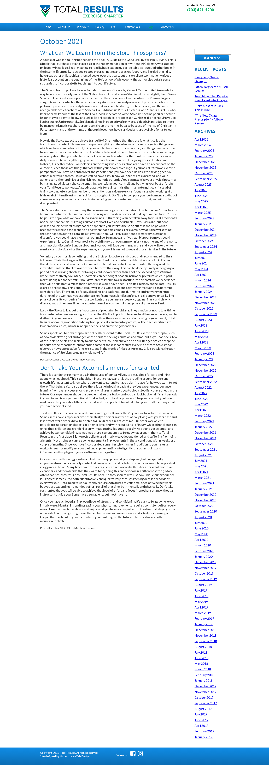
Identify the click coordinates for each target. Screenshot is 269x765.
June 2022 (201, 399)
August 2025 (203, 184)
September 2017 (206, 703)
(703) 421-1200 (200, 10)
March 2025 (203, 212)
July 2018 (201, 652)
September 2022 (206, 382)
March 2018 (203, 669)
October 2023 (204, 308)
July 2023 (201, 325)
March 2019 (203, 613)
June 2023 (201, 331)
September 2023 (206, 314)
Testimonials (131, 27)
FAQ (113, 27)
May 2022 (201, 404)
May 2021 (201, 466)
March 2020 (203, 545)
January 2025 (204, 224)
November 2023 (205, 303)
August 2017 (203, 709)
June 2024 (201, 263)
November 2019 (205, 568)
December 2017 (205, 686)
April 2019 (201, 607)
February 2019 (204, 618)
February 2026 (204, 150)
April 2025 (201, 207)
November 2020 (205, 500)
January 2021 (204, 489)
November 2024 (205, 235)
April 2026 (201, 139)
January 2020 (204, 556)
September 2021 (206, 449)
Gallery (99, 27)
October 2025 (204, 173)
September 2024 (206, 246)
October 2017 (204, 697)
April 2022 (201, 410)
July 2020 (201, 523)
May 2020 (201, 534)
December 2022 (205, 365)
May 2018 (201, 663)
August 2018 (203, 647)
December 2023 (205, 297)
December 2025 (205, 162)
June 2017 (201, 720)
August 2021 (203, 455)
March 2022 (203, 415)
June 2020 (201, 528)
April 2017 (201, 725)
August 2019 (203, 585)
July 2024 (201, 258)
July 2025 (201, 190)
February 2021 (204, 483)
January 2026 (204, 156)
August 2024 (203, 252)
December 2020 (205, 494)
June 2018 (201, 658)
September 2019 (206, 579)
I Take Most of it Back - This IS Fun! (210, 108)
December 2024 (205, 229)
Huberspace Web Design (75, 756)
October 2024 (204, 241)
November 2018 (205, 635)
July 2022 (201, 393)
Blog (150, 27)
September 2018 (206, 641)
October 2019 (204, 573)
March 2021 (203, 477)
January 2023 (204, 359)
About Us (64, 27)
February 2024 (204, 286)
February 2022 (204, 421)
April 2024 (201, 274)
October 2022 (204, 376)
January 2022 (204, 427)
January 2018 (204, 680)
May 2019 (201, 602)
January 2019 (204, 624)
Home (47, 27)
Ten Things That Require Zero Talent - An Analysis (211, 98)
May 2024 (201, 269)
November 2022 (205, 370)
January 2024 (204, 291)
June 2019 (201, 596)
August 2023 (203, 320)
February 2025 (204, 218)
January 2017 (204, 737)
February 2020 (204, 551)
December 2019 (205, 562)
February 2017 (204, 731)
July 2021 (201, 460)
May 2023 (201, 337)
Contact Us (167, 27)
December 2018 (205, 630)
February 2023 (204, 353)
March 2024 (203, 280)
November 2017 (205, 692)
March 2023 (203, 348)
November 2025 (205, 167)
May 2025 (201, 201)
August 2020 (203, 517)
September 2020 (206, 511)
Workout (83, 27)
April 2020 (201, 539)
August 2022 (203, 387)
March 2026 (203, 145)
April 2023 (201, 342)
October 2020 (204, 506)
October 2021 (204, 444)
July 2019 (201, 590)
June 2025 (201, 196)
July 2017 (201, 714)
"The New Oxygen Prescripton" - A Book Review (209, 119)
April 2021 (201, 472)
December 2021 (205, 432)
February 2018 (204, 675)
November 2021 (205, 438)
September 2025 (206, 179)
